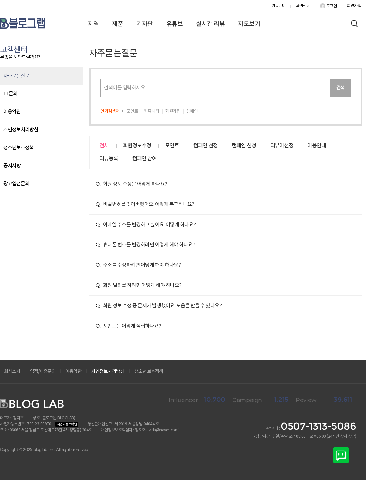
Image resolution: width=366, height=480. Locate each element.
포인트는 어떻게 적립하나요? (128, 326)
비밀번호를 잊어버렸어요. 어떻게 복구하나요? (145, 204)
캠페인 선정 (205, 146)
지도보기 (249, 24)
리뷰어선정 (281, 146)
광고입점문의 (16, 184)
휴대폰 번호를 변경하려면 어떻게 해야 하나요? (145, 245)
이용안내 (316, 146)
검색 (340, 88)
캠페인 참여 (144, 159)
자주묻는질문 (16, 76)
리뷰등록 (108, 159)
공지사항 (12, 166)
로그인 (328, 6)
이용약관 (12, 112)
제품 (117, 24)
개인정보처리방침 (20, 130)
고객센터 (303, 6)
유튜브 (174, 24)
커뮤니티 (278, 6)
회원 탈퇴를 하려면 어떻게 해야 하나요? (139, 285)
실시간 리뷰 (210, 24)
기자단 (144, 24)
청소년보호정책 (18, 148)
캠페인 (192, 111)
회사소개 (12, 371)
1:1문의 (10, 94)
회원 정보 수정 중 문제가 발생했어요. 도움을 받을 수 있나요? (159, 306)
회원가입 (354, 6)
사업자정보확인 (67, 424)
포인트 (132, 111)
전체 (104, 146)
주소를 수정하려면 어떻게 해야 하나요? (138, 265)
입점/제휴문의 (42, 371)
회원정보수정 (137, 146)
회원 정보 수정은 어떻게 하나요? (131, 184)
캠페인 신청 (244, 146)
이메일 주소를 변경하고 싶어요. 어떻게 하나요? (146, 225)
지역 (93, 24)
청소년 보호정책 (148, 371)
